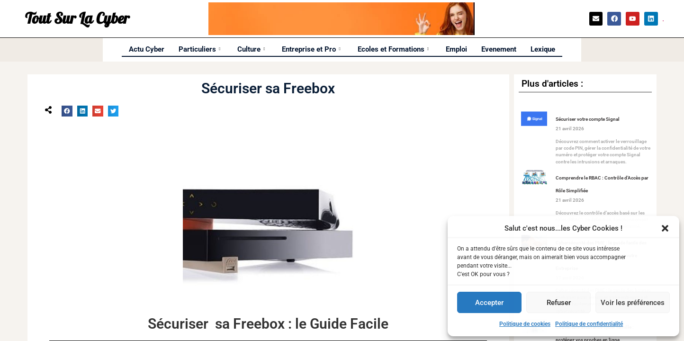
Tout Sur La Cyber (77, 19)
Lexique (543, 49)
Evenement (498, 49)
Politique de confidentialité (589, 324)
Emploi (456, 49)
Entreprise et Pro (311, 49)
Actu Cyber (146, 49)
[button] (665, 228)
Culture (251, 49)
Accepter (489, 302)
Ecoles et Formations (393, 49)
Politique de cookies (524, 324)
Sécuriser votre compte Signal (588, 119)
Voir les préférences (633, 302)
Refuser (559, 302)
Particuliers (199, 49)
